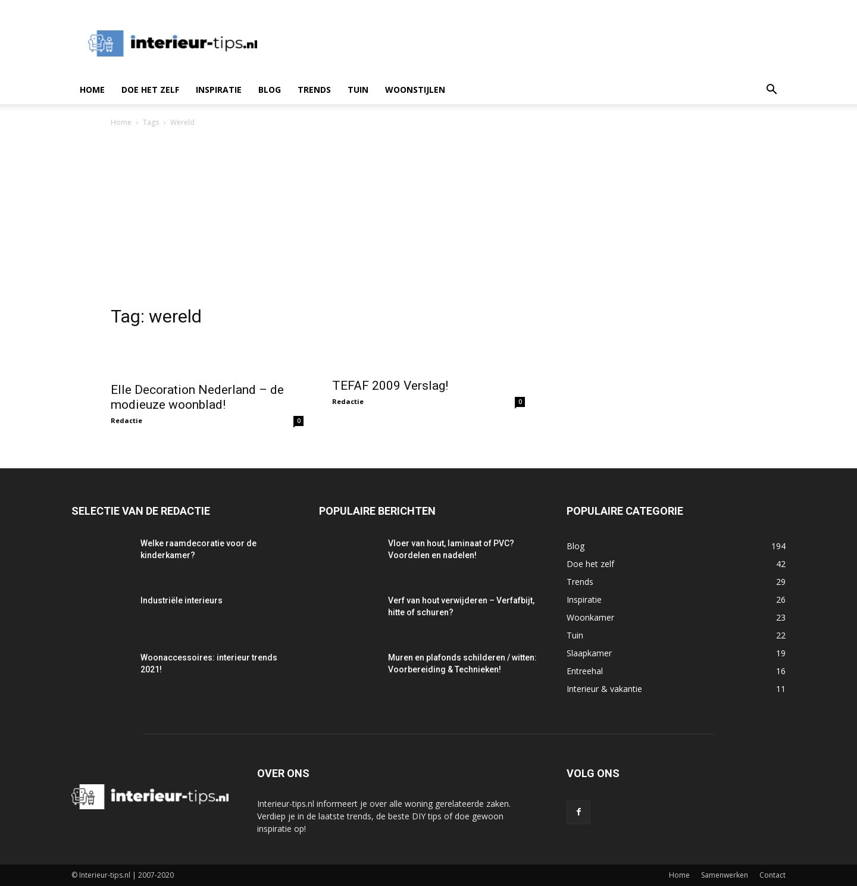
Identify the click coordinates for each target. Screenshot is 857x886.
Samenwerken (724, 875)
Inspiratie (219, 89)
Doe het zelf (150, 89)
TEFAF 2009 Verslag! (390, 385)
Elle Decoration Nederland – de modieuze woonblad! (197, 397)
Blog (269, 89)
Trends (314, 89)
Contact (772, 875)
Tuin (358, 89)
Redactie (126, 420)
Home (92, 89)
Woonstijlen (415, 89)
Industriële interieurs (181, 600)
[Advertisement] (428, 218)
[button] (771, 90)
